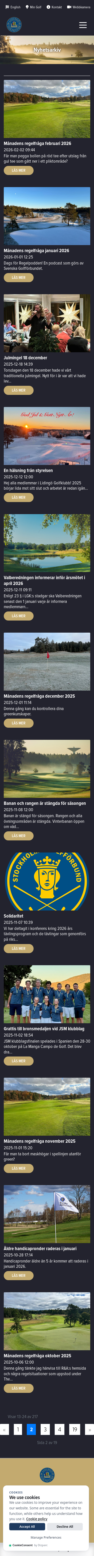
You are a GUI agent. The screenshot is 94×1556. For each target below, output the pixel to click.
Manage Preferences (46, 1537)
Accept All (27, 1526)
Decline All (65, 1526)
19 (74, 1429)
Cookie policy (36, 1519)
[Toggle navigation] (83, 24)
